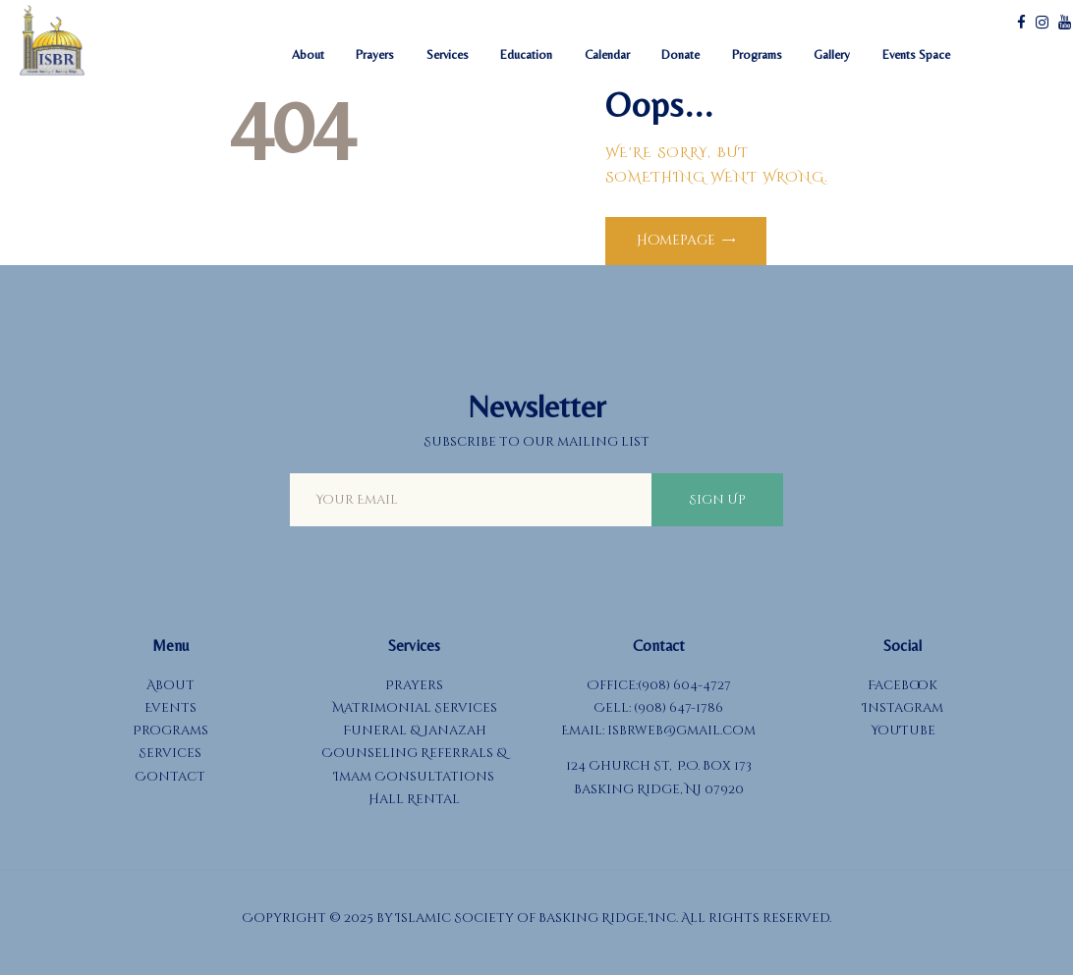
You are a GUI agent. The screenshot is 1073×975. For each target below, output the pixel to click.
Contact (170, 776)
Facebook (902, 685)
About (170, 685)
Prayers (414, 685)
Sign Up (717, 500)
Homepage (676, 240)
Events (170, 708)
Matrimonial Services (414, 708)
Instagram (903, 708)
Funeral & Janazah (414, 730)
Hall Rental (414, 799)
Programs (170, 730)
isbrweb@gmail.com (681, 730)
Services (170, 753)
